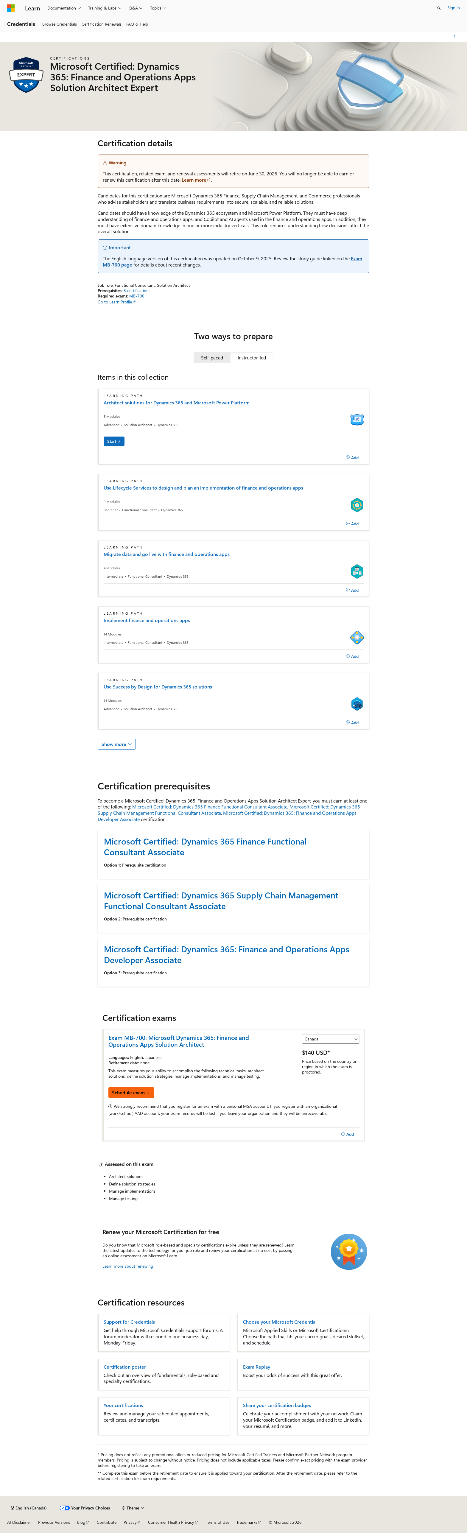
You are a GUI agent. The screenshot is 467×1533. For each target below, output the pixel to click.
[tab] (212, 357)
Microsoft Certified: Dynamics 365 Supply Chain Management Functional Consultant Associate (221, 900)
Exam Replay (256, 1367)
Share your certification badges (277, 1405)
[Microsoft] (11, 8)
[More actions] (454, 37)
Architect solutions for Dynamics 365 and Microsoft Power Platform (177, 403)
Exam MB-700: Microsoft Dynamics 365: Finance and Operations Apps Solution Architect (178, 1040)
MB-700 (136, 296)
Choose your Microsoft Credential (280, 1322)
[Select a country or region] (330, 1039)
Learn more (194, 180)
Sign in (453, 7)
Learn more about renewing (127, 1266)
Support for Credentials (129, 1322)
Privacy (130, 1522)
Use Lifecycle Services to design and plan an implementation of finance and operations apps (203, 488)
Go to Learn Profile (115, 302)
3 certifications (137, 290)
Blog (81, 1522)
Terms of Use (217, 1522)
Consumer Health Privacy (171, 1522)
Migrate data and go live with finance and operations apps (167, 554)
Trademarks (246, 1522)
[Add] (352, 457)
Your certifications (123, 1405)
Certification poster (125, 1367)
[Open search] (439, 8)
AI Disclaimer (19, 1522)
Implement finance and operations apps (147, 620)
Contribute (106, 1522)
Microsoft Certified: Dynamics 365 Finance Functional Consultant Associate (209, 806)
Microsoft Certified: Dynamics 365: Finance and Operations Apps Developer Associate (227, 816)
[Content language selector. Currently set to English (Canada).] (28, 1508)
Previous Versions (54, 1522)
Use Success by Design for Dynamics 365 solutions (158, 687)
